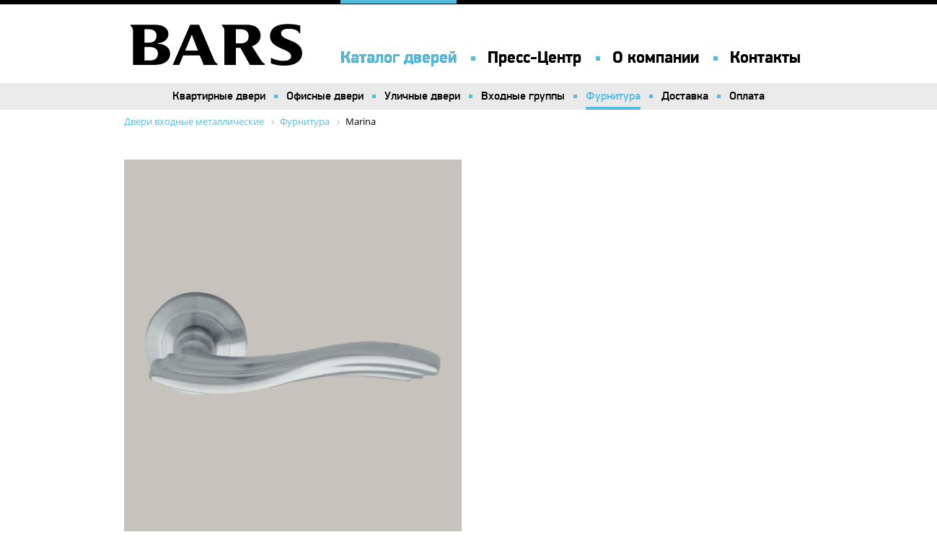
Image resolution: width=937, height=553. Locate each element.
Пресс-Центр (534, 58)
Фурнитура (613, 96)
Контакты (765, 58)
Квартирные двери (218, 96)
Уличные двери (422, 96)
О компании (655, 58)
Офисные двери (325, 96)
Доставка (684, 96)
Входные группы (523, 96)
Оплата (747, 96)
